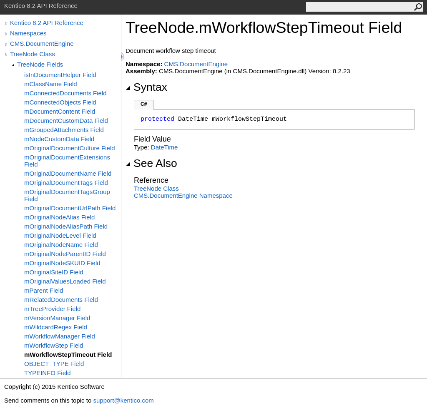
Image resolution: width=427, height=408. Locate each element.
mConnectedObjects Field (60, 102)
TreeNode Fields (40, 64)
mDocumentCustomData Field (66, 120)
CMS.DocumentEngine (42, 43)
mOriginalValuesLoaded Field (65, 281)
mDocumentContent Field (59, 111)
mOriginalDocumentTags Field (66, 182)
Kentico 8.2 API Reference (46, 22)
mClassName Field (50, 83)
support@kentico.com (123, 400)
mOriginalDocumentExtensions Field (67, 161)
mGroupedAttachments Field (64, 129)
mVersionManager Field (57, 317)
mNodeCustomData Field (59, 138)
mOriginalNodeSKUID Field (62, 262)
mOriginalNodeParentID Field (65, 253)
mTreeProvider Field (52, 308)
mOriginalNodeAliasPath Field (66, 226)
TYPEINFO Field (47, 372)
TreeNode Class (32, 53)
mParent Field (43, 290)
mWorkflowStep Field (53, 345)
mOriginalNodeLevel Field (60, 235)
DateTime (164, 147)
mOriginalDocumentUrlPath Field (70, 207)
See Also (151, 163)
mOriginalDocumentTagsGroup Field (67, 195)
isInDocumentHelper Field (60, 74)
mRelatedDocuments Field (61, 299)
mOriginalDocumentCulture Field (69, 148)
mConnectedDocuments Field (65, 93)
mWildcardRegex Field (55, 327)
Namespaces (28, 33)
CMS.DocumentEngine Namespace (183, 195)
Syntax (146, 87)
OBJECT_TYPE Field (54, 363)
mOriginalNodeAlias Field (59, 217)
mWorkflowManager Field (59, 336)
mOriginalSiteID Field (53, 272)
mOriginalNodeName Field (61, 244)
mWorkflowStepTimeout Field (68, 354)
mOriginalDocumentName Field (67, 173)
